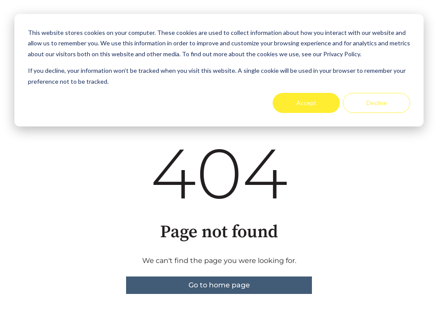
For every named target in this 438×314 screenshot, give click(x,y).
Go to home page (219, 285)
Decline (376, 102)
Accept (306, 102)
